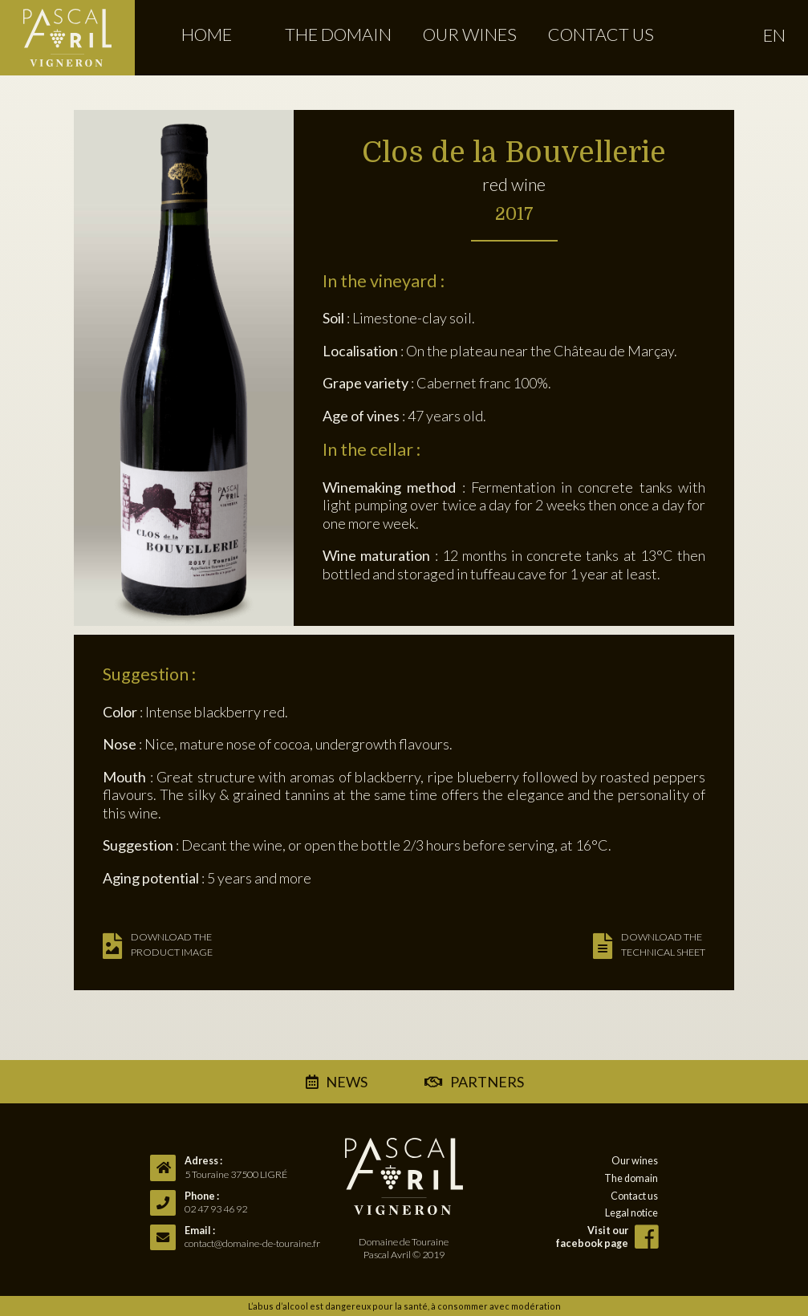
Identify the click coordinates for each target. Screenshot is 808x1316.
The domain (338, 34)
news (346, 1081)
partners (484, 1081)
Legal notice (631, 1213)
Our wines (470, 34)
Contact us (601, 34)
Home (206, 34)
